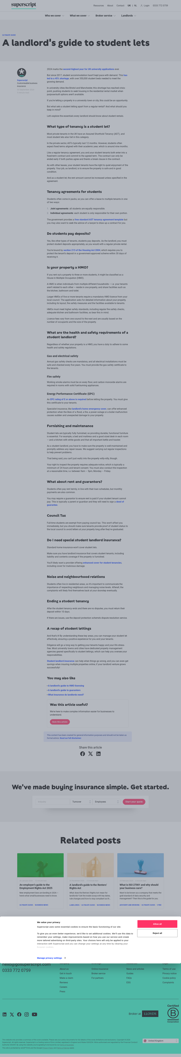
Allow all (157, 1017)
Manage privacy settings (49, 1051)
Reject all (157, 1027)
